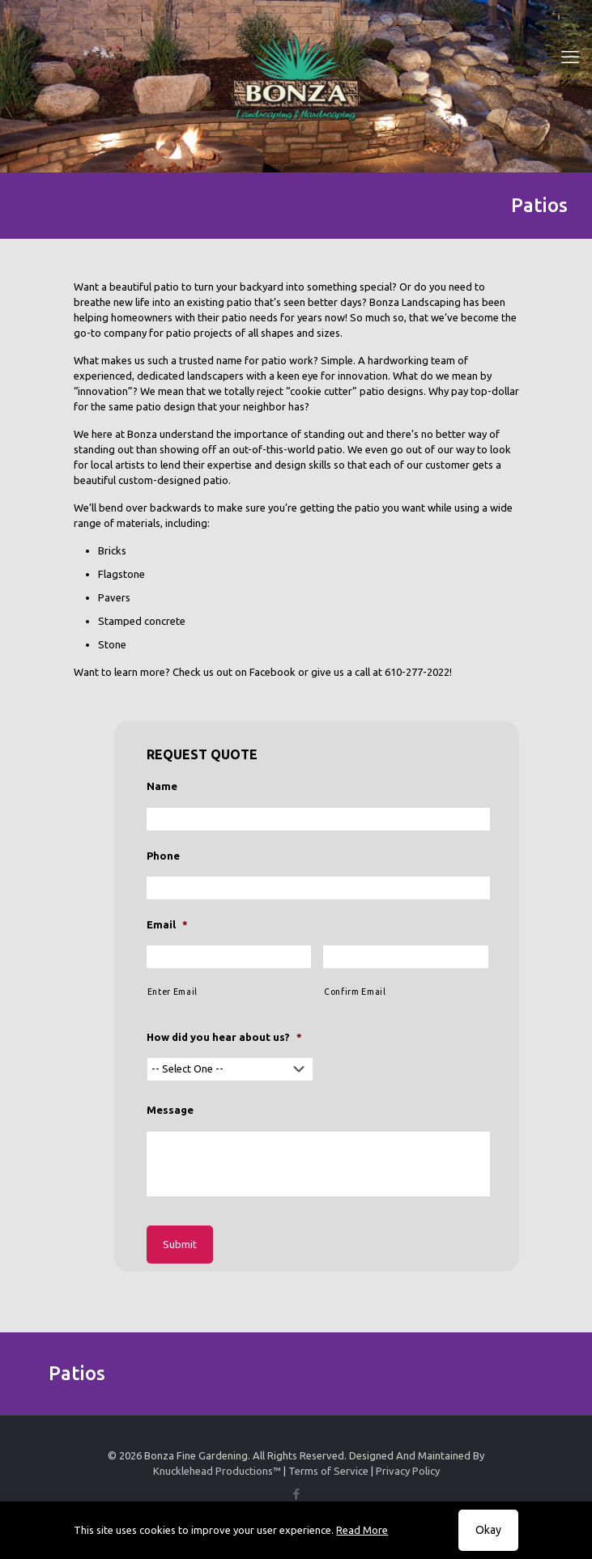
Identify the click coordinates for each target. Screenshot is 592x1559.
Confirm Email (355, 991)
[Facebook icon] (296, 1494)
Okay (488, 1529)
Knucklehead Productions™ (217, 1470)
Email (167, 924)
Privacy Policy (408, 1470)
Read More (362, 1530)
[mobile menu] (570, 56)
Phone (163, 855)
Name (162, 786)
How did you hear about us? (224, 1037)
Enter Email (172, 991)
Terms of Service (328, 1470)
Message (170, 1109)
